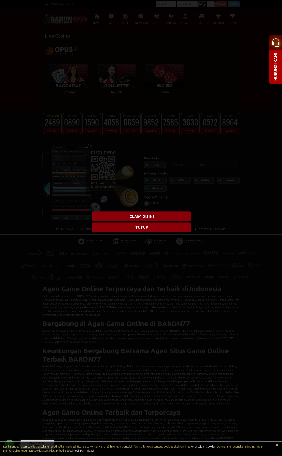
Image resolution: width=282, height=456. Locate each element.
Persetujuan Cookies (203, 446)
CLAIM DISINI (142, 216)
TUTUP (141, 227)
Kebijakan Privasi (84, 450)
